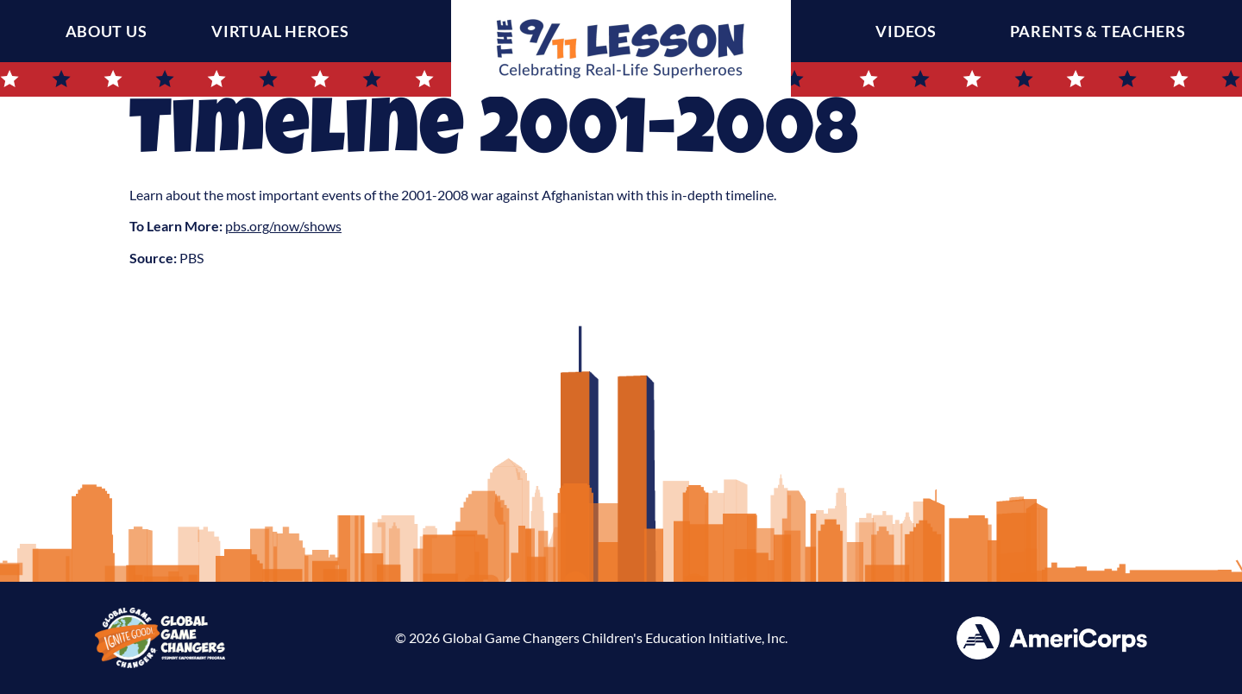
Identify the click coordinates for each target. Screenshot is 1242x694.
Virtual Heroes (279, 31)
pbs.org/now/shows (283, 226)
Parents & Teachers (1102, 31)
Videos (909, 31)
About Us (106, 31)
